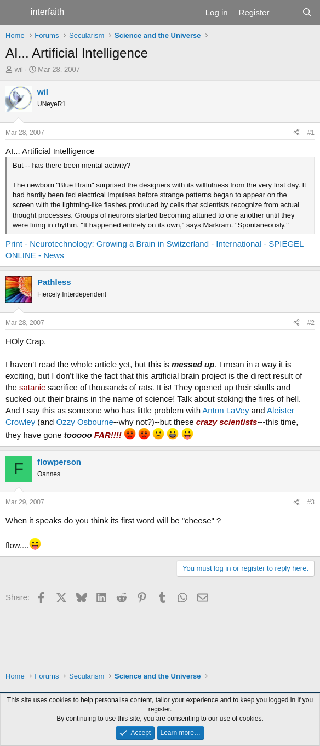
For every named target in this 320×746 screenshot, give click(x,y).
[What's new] (285, 12)
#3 (311, 502)
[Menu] (15, 13)
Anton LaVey (225, 410)
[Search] (307, 12)
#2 (311, 323)
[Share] (296, 133)
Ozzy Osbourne (84, 421)
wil (19, 69)
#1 (311, 132)
